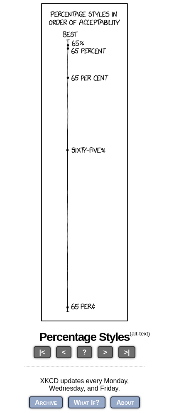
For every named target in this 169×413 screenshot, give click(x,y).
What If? (87, 402)
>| (127, 352)
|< (42, 352)
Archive (46, 402)
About (125, 402)
